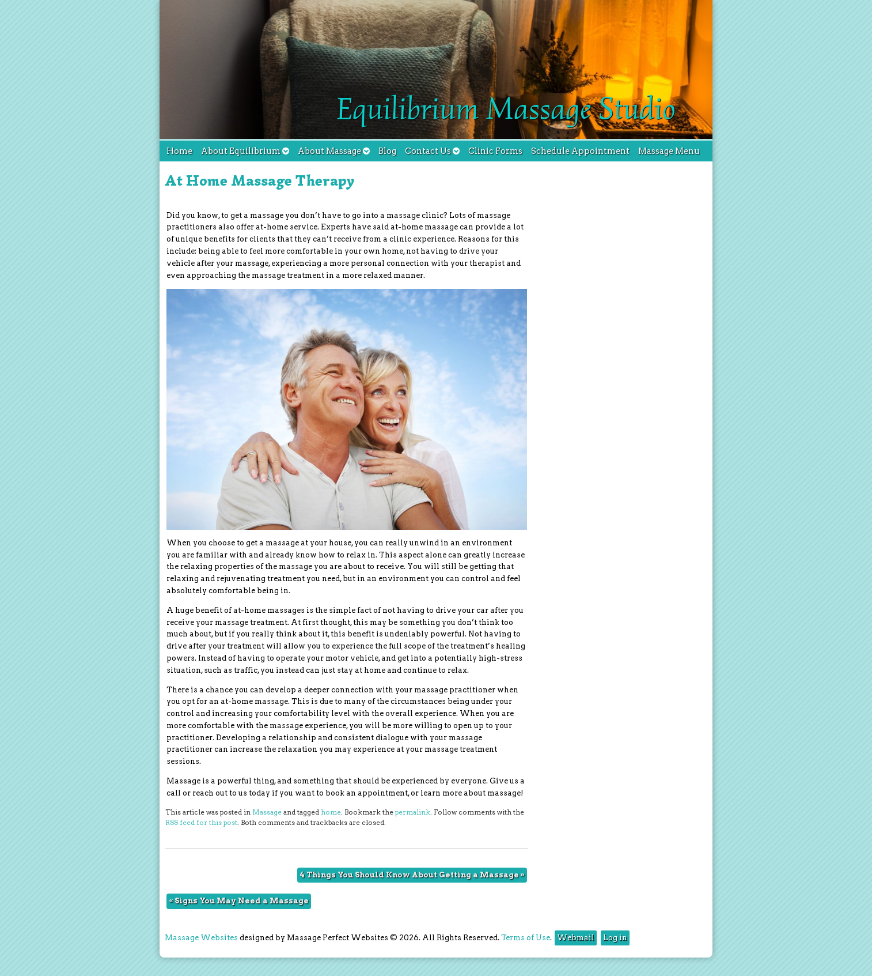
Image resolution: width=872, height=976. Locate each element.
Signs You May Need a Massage (239, 900)
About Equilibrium (245, 151)
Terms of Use (525, 937)
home (331, 812)
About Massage (334, 151)
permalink (412, 812)
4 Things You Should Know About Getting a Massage (412, 875)
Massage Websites (201, 937)
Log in (615, 937)
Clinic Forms (495, 151)
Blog (387, 151)
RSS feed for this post (201, 823)
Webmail (575, 937)
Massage (267, 812)
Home (179, 151)
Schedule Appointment (580, 151)
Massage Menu (669, 151)
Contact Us (432, 151)
